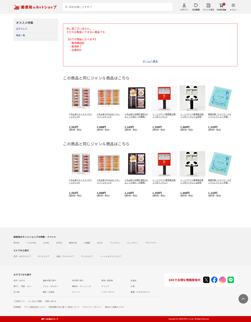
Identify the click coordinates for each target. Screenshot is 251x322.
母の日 (16, 242)
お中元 (59, 242)
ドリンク (105, 286)
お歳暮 (87, 242)
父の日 (46, 242)
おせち (100, 242)
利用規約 (17, 307)
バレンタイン (132, 242)
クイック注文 (208, 9)
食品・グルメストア (65, 256)
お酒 (132, 286)
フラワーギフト (108, 292)
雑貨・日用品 (48, 292)
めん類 (16, 292)
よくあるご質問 (35, 301)
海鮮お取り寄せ (49, 280)
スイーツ (76, 292)
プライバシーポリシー (92, 307)
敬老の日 (73, 242)
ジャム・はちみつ (50, 286)
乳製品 (133, 280)
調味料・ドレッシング (81, 286)
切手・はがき (19, 280)
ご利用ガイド (19, 301)
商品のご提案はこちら (114, 307)
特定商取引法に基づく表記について (64, 307)
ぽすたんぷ (21, 28)
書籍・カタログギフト (140, 292)
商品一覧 (20, 35)
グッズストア (87, 256)
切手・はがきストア (22, 256)
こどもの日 (31, 242)
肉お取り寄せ (78, 280)
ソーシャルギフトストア (110, 256)
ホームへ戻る (150, 61)
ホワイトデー (151, 242)
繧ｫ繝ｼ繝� (221, 9)
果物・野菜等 (107, 280)
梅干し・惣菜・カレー (23, 286)
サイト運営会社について (34, 307)
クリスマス (115, 242)
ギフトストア (43, 256)
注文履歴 (195, 9)
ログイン (184, 9)
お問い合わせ (50, 301)
